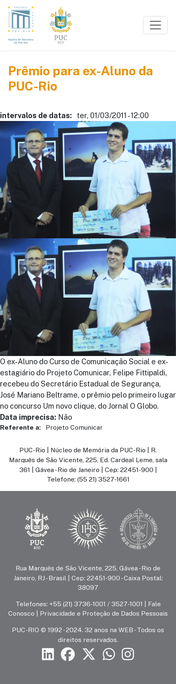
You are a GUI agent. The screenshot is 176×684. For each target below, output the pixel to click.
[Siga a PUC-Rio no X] (89, 654)
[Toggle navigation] (155, 25)
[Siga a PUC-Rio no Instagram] (128, 654)
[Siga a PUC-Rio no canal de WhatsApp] (109, 654)
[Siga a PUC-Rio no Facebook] (68, 654)
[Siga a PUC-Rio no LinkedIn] (48, 654)
